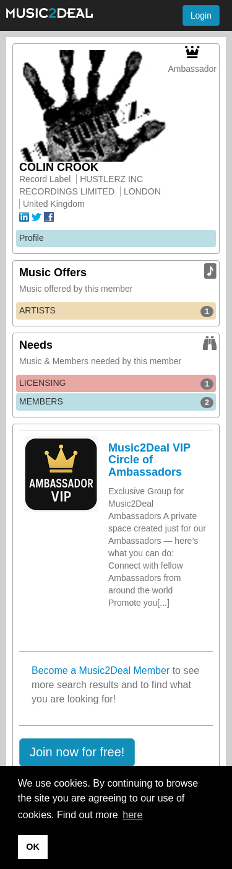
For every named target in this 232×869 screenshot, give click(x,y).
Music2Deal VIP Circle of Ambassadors (149, 460)
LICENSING (116, 383)
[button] (77, 752)
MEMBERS (116, 402)
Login (201, 15)
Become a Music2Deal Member (101, 670)
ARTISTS (116, 311)
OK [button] (33, 847)
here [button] (132, 815)
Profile (31, 238)
